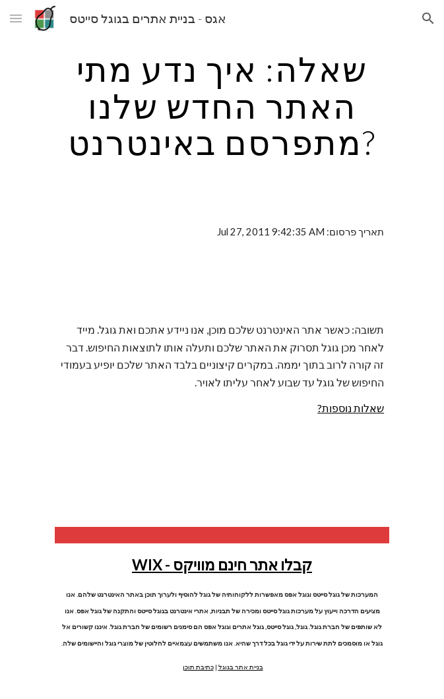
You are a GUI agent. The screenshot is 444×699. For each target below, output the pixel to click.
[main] (222, 106)
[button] (16, 18)
